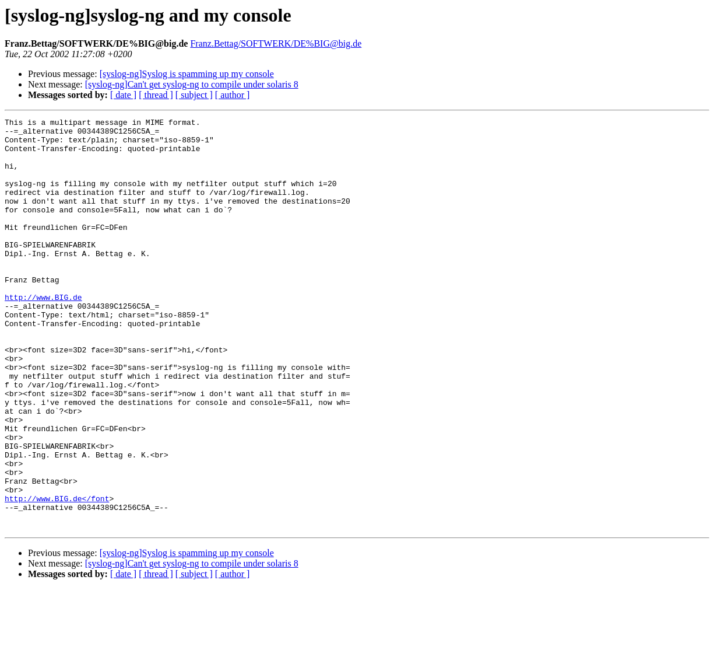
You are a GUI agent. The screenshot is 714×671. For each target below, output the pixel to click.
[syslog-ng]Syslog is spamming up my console (187, 74)
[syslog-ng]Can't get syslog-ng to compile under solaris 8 (191, 84)
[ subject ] (194, 95)
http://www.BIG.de (43, 333)
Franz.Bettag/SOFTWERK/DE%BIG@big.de (275, 43)
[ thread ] (156, 95)
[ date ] (123, 95)
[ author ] (232, 95)
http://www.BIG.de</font (57, 575)
